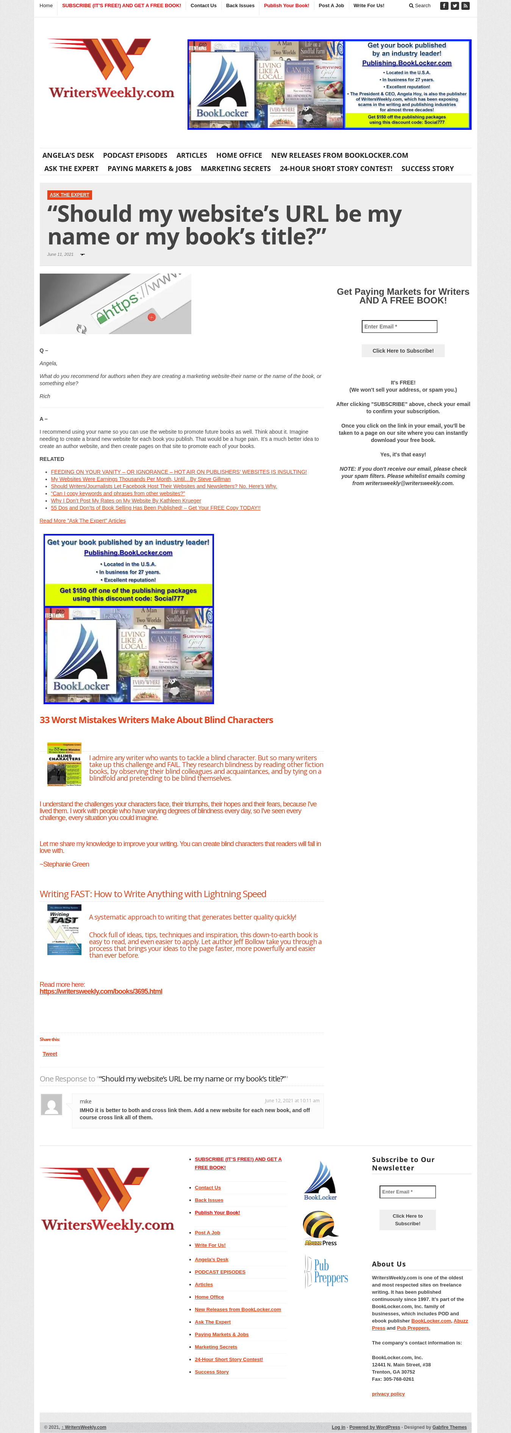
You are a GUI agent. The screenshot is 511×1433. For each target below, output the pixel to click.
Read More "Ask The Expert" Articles (83, 521)
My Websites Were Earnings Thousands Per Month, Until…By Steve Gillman (141, 479)
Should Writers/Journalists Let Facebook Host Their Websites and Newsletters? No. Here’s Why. (164, 486)
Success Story (428, 168)
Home (46, 5)
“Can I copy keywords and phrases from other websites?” (118, 493)
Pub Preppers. (413, 1328)
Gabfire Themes (450, 1427)
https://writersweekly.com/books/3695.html (101, 991)
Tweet (50, 1054)
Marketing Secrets (236, 168)
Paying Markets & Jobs (150, 168)
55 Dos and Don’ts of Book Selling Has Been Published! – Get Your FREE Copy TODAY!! (156, 508)
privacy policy (388, 1394)
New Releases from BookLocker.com (339, 155)
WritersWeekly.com (83, 1427)
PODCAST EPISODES (135, 155)
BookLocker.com (431, 1321)
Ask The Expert (71, 168)
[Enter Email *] (400, 326)
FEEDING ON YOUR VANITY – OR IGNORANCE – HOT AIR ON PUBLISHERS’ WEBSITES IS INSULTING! (179, 472)
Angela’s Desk (68, 155)
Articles (192, 155)
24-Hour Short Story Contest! (336, 168)
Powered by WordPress (375, 1427)
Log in (338, 1427)
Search (420, 5)
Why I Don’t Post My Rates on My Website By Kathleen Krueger (126, 501)
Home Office (239, 155)
